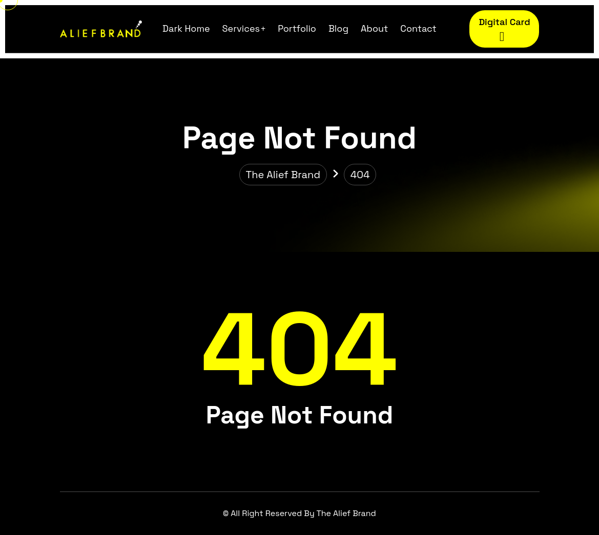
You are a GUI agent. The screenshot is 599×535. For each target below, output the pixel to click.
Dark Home (186, 28)
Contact (418, 28)
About (374, 28)
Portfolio (297, 28)
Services (241, 28)
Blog (338, 28)
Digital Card (504, 30)
